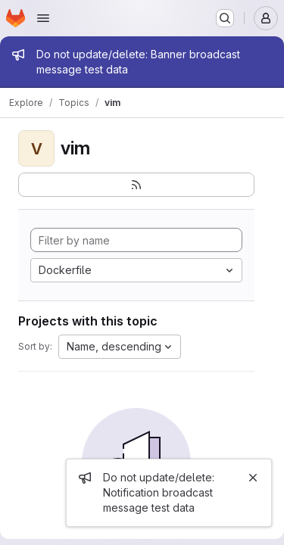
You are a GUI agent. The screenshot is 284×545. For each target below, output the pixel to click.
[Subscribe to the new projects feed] (136, 185)
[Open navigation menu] (43, 18)
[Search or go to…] (225, 18)
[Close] (253, 478)
